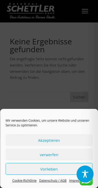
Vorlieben (49, 169)
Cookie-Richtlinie (24, 180)
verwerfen (49, 154)
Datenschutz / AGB (53, 180)
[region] (85, 174)
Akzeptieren (49, 140)
